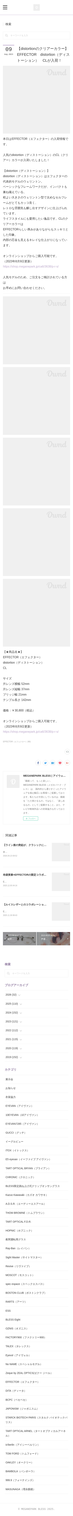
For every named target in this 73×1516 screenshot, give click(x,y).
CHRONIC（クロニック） (20, 1177)
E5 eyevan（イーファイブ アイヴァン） (28, 1160)
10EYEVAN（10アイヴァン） (22, 1115)
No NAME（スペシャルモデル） (23, 1364)
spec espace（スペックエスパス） (25, 1284)
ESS (8, 1311)
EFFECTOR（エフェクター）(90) (17, 742)
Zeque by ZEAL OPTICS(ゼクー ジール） (29, 1373)
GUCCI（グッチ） (15, 1133)
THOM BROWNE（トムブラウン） (25, 1213)
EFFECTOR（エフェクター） (22, 1382)
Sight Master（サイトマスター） (24, 1258)
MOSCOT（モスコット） (19, 1275)
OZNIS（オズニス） (17, 1329)
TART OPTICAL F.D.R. (18, 1222)
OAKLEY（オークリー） (19, 1463)
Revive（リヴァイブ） (18, 1266)
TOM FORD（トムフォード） (22, 1454)
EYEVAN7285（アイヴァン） (22, 1124)
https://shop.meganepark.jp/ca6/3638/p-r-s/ (31, 266)
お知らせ (10, 1088)
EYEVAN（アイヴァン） (19, 1106)
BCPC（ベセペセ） (16, 1400)
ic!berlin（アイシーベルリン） (22, 1445)
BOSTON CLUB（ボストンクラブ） (26, 1293)
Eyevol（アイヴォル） (18, 1356)
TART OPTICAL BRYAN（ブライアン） (28, 1169)
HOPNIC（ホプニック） (19, 1231)
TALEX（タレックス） (18, 1347)
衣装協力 (10, 1097)
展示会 (9, 1080)
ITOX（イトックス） (17, 1151)
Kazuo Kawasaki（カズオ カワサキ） (26, 1195)
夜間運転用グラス (15, 1240)
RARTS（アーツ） (16, 1302)
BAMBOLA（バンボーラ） (20, 1472)
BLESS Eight (12, 1320)
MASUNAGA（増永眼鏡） (20, 1489)
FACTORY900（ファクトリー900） (25, 1338)
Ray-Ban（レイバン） (18, 1249)
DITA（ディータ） (15, 1391)
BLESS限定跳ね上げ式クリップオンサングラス (32, 1186)
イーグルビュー (14, 1142)
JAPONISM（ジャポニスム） (22, 1409)
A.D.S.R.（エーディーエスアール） (25, 1204)
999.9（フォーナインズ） (20, 1481)
